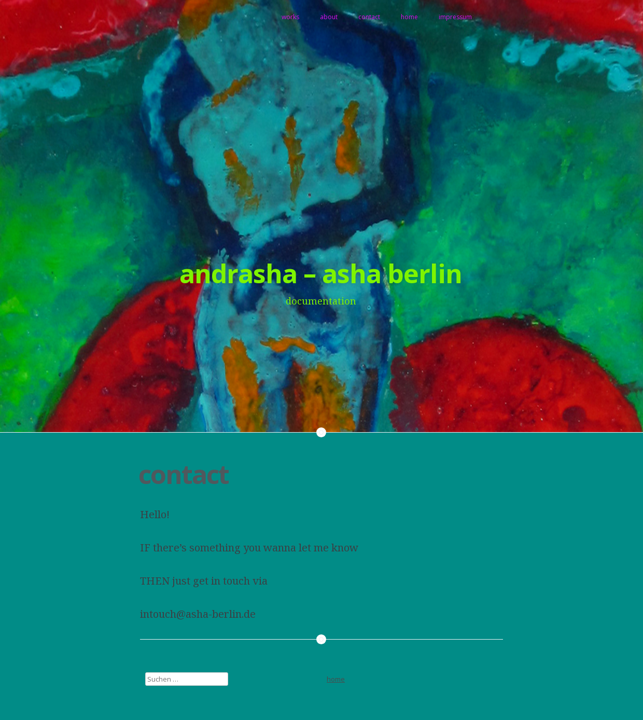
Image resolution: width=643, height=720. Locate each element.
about (329, 16)
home (409, 16)
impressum (455, 16)
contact (369, 16)
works (290, 16)
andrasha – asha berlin (320, 273)
